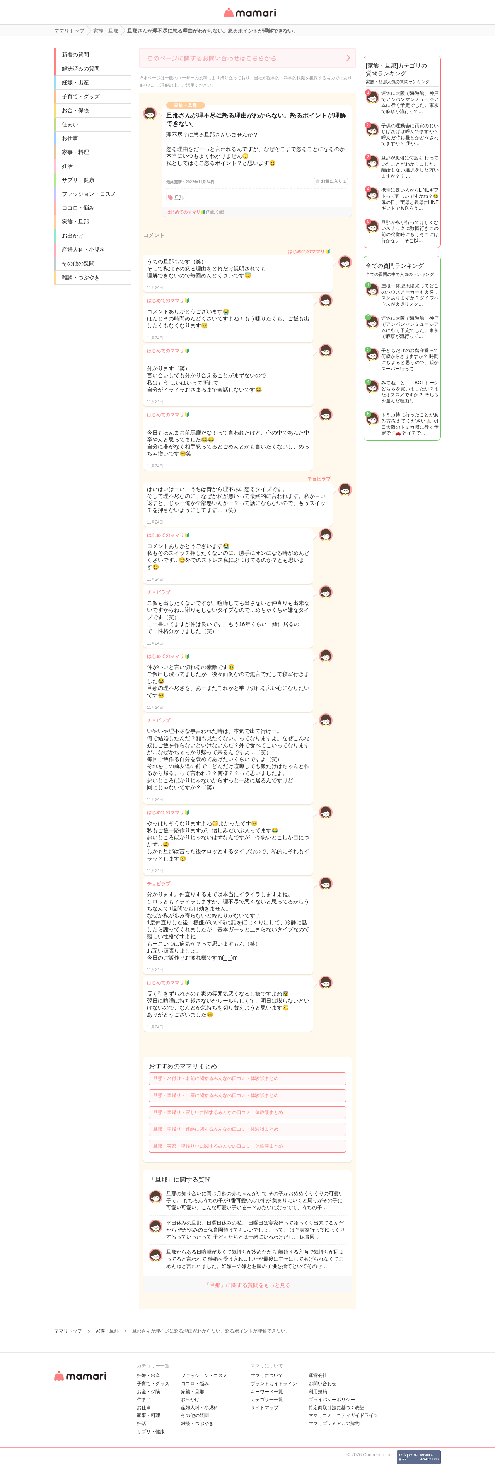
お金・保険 (75, 110)
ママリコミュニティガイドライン (343, 1415)
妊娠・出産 (75, 82)
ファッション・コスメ (89, 194)
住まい (70, 124)
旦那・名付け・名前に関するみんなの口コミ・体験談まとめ (215, 1078)
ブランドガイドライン (274, 1383)
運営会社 (318, 1375)
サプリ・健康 (78, 180)
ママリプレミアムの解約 (334, 1423)
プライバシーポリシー (332, 1399)
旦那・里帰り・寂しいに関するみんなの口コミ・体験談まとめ (218, 1112)
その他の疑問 (78, 263)
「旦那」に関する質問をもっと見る (247, 1285)
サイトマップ (264, 1407)
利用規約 (318, 1391)
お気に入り (333, 181)
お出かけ (73, 236)
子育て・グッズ (81, 96)
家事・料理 (75, 152)
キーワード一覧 (267, 1391)
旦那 (179, 197)
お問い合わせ (322, 1383)
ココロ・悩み (78, 208)
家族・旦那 (75, 222)
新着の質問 (75, 54)
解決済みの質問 (81, 68)
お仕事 (70, 138)
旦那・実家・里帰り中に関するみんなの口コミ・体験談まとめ (218, 1146)
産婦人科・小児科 (83, 249)
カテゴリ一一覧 (267, 1399)
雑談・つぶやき (81, 277)
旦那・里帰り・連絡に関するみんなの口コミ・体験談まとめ (215, 1129)
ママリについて (267, 1375)
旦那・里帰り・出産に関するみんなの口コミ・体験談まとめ (215, 1095)
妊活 (67, 166)
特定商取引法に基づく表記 (336, 1407)
